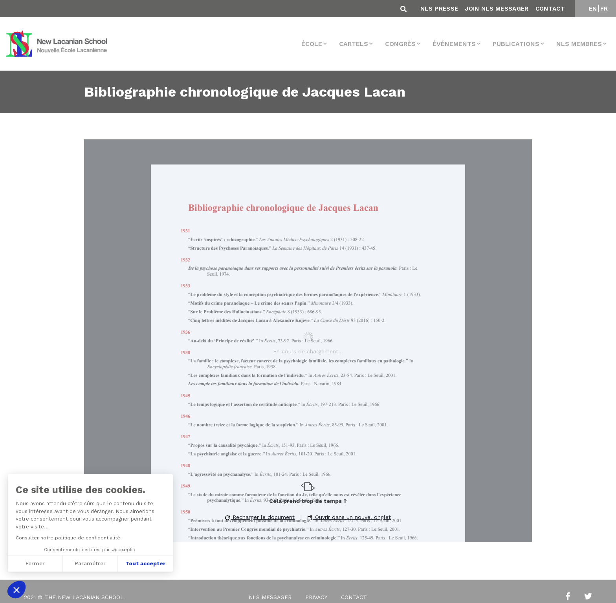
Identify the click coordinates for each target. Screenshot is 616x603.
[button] (16, 589)
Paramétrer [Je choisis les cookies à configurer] (90, 563)
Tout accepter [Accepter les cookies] (145, 563)
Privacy (316, 597)
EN (593, 8)
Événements (454, 44)
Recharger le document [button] (260, 517)
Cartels (353, 44)
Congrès (400, 44)
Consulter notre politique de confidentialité (68, 538)
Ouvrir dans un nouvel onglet (349, 517)
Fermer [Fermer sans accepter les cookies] (35, 563)
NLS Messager (270, 597)
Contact (550, 8)
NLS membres (579, 44)
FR (604, 8)
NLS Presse (439, 8)
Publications (516, 44)
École (311, 44)
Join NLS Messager (496, 8)
